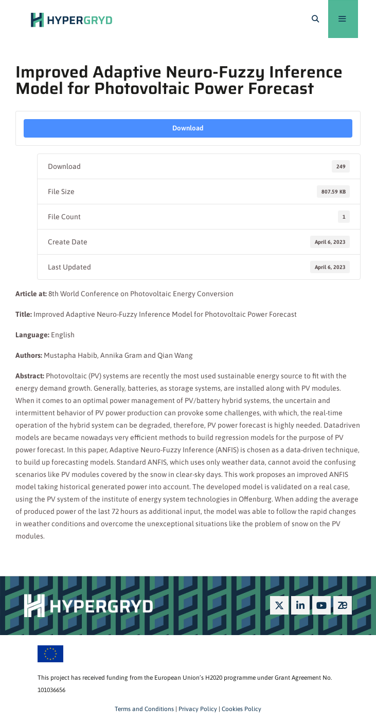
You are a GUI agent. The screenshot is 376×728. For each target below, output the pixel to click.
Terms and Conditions (144, 709)
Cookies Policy (240, 709)
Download (188, 128)
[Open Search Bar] (315, 19)
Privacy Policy (197, 709)
